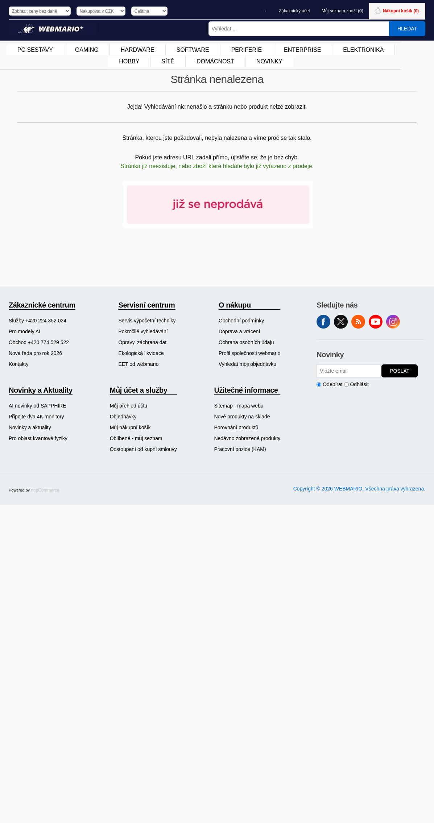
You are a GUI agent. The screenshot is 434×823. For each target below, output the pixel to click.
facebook (323, 322)
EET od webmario (138, 364)
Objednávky (123, 416)
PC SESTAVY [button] (35, 50)
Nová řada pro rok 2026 (35, 353)
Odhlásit (359, 384)
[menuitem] (35, 50)
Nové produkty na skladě (242, 416)
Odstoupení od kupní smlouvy (143, 449)
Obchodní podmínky (241, 320)
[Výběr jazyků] (149, 11)
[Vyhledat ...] (298, 28)
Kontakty (18, 364)
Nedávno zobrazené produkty (247, 438)
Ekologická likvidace (141, 353)
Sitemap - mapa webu (238, 406)
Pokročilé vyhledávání (143, 331)
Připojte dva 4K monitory (36, 416)
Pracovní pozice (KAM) (240, 449)
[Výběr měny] (101, 11)
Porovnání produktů (236, 427)
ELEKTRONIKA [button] (363, 50)
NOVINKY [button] (269, 61)
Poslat (399, 371)
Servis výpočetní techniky (146, 320)
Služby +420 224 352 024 (37, 320)
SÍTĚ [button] (167, 61)
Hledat (407, 29)
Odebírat (332, 384)
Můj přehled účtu (129, 406)
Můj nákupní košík (130, 427)
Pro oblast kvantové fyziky (38, 438)
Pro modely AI (24, 331)
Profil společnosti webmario (249, 353)
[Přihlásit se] (349, 370)
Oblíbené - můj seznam (136, 438)
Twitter (341, 322)
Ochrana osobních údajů (246, 342)
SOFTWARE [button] (193, 50)
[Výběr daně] (40, 11)
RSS (358, 322)
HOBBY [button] (129, 61)
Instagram (393, 322)
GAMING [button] (87, 50)
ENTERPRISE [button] (302, 50)
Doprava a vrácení (239, 331)
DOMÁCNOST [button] (215, 61)
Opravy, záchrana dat (142, 342)
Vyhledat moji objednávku (247, 364)
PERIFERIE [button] (246, 50)
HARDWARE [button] (137, 50)
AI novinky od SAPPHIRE (37, 406)
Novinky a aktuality (30, 427)
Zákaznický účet (294, 10)
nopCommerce (45, 490)
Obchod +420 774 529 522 (39, 342)
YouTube (376, 322)
